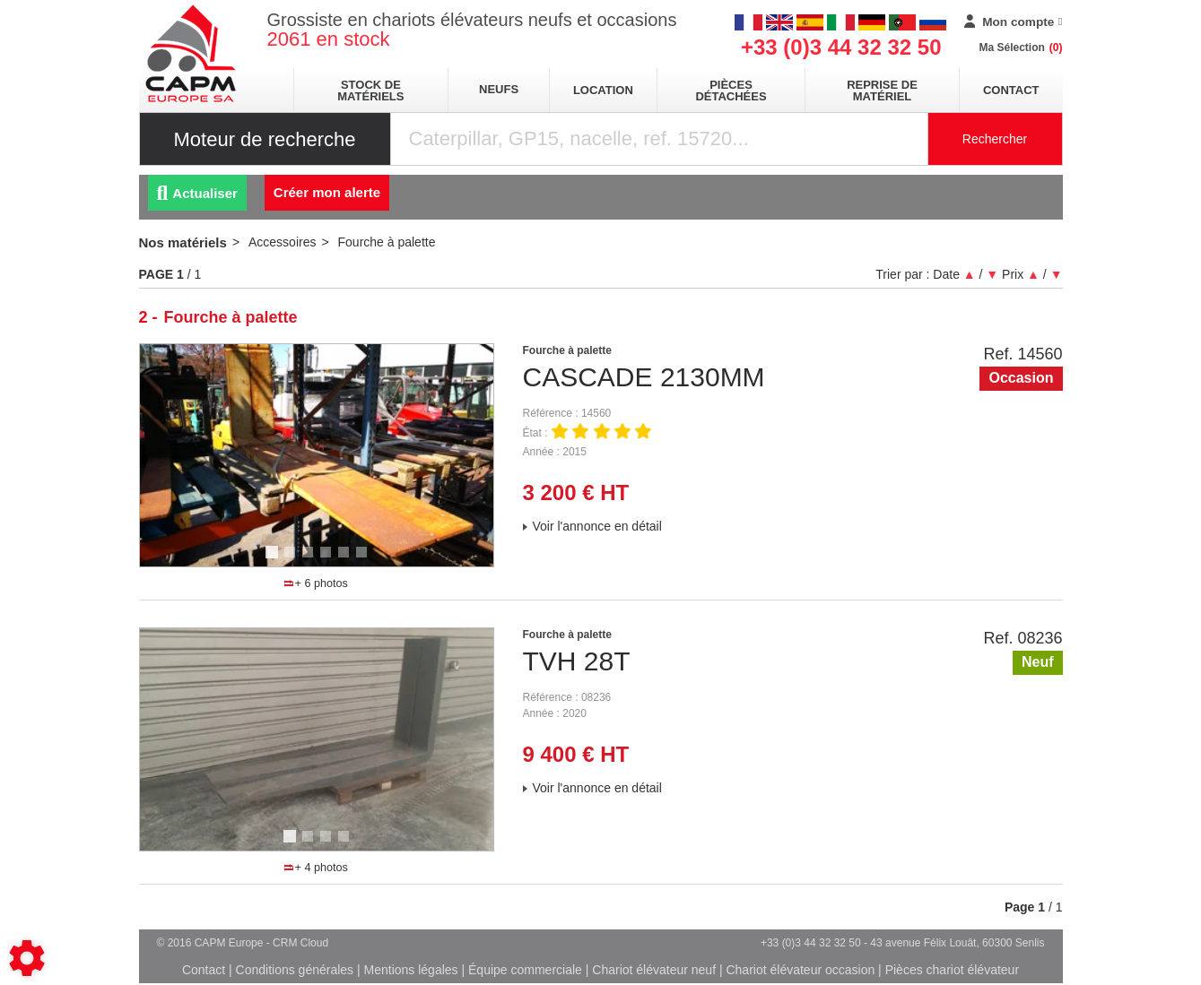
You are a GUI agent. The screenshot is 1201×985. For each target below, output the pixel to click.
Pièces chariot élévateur (952, 970)
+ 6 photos (315, 583)
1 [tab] (274, 560)
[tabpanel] (316, 455)
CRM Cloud (300, 943)
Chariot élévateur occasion (800, 970)
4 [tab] (328, 560)
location (603, 90)
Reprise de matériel (882, 90)
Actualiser (197, 193)
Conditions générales (295, 970)
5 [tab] (346, 560)
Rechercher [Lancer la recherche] (994, 139)
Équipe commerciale (525, 970)
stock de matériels (370, 90)
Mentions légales (411, 970)
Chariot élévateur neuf (654, 970)
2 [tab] (292, 560)
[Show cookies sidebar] (27, 958)
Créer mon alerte (327, 192)
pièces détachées (730, 90)
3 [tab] (310, 560)
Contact (1011, 90)
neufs (498, 89)
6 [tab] (364, 560)
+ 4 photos (315, 867)
